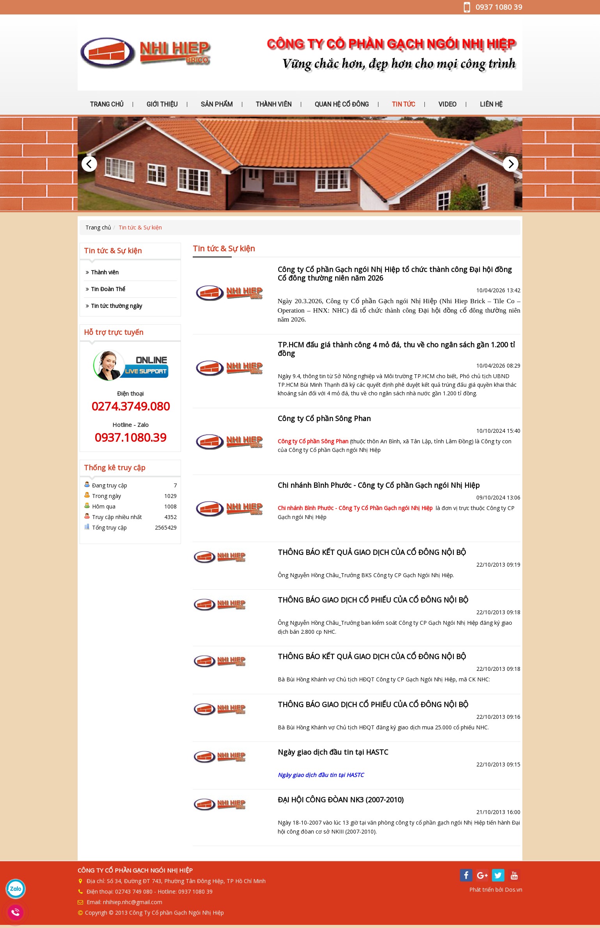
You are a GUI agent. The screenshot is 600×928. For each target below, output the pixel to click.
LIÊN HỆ (490, 104)
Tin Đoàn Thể (108, 289)
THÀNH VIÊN (272, 104)
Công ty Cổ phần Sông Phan (324, 418)
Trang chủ (98, 227)
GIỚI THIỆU (161, 104)
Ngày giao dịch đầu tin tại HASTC (333, 752)
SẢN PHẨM (216, 104)
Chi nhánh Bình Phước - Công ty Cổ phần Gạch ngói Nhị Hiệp (379, 485)
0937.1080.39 (130, 437)
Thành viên (105, 272)
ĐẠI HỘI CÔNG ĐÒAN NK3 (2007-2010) (340, 799)
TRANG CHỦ (106, 104)
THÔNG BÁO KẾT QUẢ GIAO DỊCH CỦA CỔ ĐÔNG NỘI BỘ (372, 552)
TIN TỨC (403, 104)
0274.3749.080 (130, 406)
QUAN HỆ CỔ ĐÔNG (341, 104)
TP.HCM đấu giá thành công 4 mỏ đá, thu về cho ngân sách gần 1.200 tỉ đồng (396, 349)
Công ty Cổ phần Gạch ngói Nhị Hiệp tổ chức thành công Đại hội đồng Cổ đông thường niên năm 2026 (395, 274)
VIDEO (446, 104)
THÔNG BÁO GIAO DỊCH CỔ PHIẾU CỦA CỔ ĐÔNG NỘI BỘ (373, 599)
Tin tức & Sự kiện (140, 227)
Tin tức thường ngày (116, 305)
